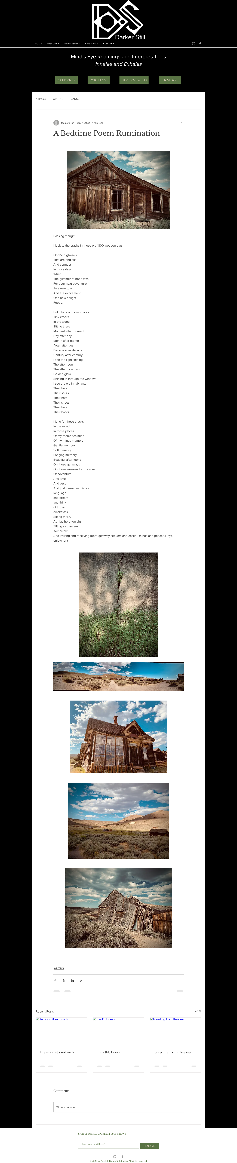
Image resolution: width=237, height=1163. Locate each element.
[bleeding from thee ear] (175, 1032)
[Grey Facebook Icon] (200, 43)
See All (197, 1010)
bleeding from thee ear (173, 1052)
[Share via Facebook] (55, 980)
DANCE (74, 98)
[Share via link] (81, 980)
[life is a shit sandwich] (61, 1032)
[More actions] (182, 123)
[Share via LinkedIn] (72, 980)
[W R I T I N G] (99, 80)
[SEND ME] (149, 1146)
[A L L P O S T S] (66, 80)
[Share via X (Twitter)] (63, 980)
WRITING (58, 98)
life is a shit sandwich (57, 1052)
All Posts (41, 98)
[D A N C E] (170, 80)
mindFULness (108, 1052)
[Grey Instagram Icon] (193, 43)
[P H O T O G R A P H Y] (134, 80)
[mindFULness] (118, 1032)
